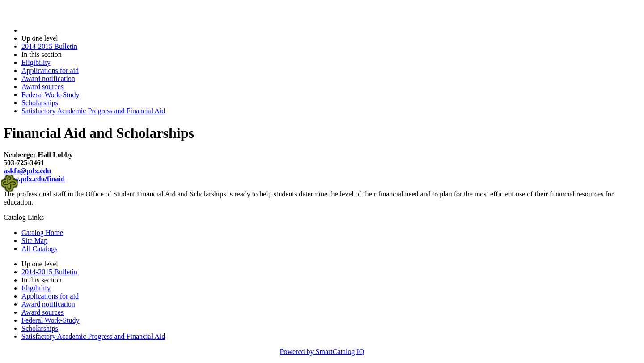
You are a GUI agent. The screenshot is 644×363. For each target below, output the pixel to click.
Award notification (48, 78)
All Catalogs (39, 248)
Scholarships (39, 103)
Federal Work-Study (50, 94)
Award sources (42, 86)
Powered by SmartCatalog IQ (322, 351)
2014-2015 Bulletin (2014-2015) (68, 30)
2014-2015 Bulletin (49, 46)
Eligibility (36, 62)
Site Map (34, 240)
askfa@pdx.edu (27, 171)
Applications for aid (50, 70)
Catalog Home (42, 232)
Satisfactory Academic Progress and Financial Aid (93, 111)
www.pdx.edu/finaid (34, 179)
